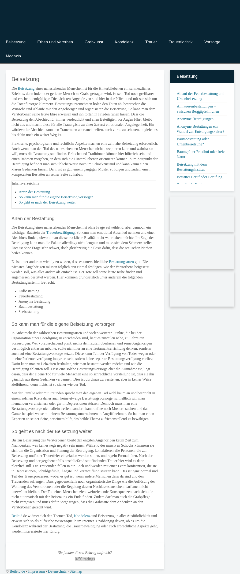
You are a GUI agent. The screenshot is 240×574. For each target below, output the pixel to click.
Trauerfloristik (181, 42)
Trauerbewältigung (60, 232)
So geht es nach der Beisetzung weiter (47, 202)
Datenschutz (57, 571)
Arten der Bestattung (34, 192)
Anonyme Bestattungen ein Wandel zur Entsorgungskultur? (200, 128)
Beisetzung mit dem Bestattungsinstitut (192, 166)
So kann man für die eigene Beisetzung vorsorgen (56, 197)
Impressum (36, 571)
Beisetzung (16, 42)
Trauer (151, 42)
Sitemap (76, 571)
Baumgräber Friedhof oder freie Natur (201, 154)
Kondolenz (124, 42)
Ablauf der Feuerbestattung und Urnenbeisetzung (200, 96)
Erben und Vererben (55, 42)
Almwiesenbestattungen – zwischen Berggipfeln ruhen (198, 108)
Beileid (16, 516)
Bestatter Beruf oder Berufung (199, 177)
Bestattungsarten (121, 262)
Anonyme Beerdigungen (195, 119)
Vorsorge (212, 42)
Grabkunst (94, 42)
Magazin (13, 56)
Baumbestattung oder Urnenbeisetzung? (193, 141)
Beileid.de (17, 571)
